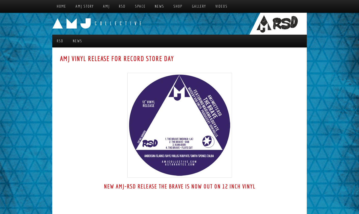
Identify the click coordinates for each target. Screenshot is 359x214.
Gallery (199, 6)
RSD (122, 6)
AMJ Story (85, 6)
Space (140, 6)
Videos (221, 6)
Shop (178, 6)
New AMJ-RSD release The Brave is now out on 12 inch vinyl (179, 186)
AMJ (106, 6)
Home (61, 6)
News (159, 6)
